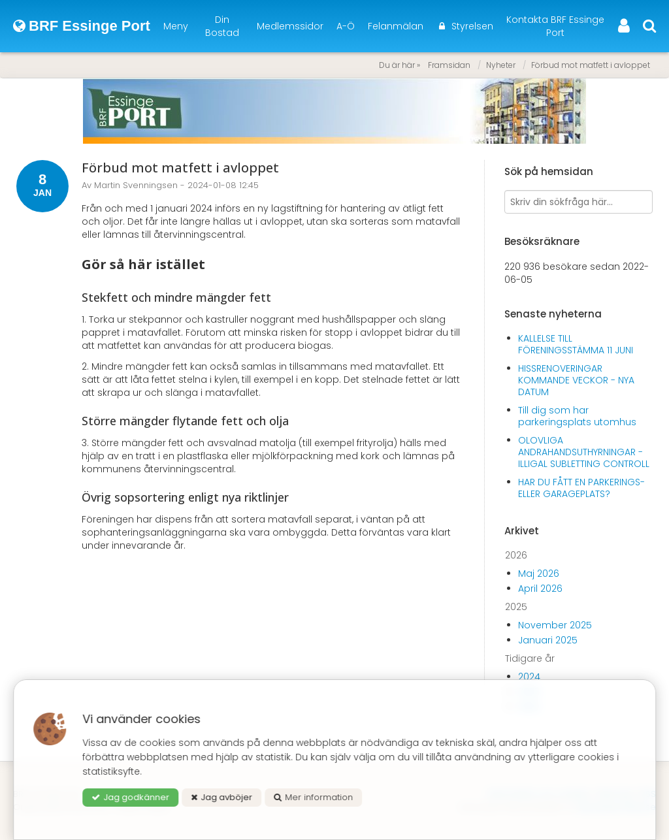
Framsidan (449, 65)
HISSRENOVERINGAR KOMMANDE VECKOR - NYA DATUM (576, 380)
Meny (175, 26)
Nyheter (500, 65)
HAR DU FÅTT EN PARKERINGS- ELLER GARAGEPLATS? (581, 488)
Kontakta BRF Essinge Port (555, 26)
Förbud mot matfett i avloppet (590, 65)
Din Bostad (222, 26)
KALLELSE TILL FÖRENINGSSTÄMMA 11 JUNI (575, 344)
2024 (529, 676)
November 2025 (555, 625)
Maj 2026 (538, 573)
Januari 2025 (548, 640)
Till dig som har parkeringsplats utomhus (577, 416)
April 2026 (540, 588)
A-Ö (345, 26)
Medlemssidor (290, 26)
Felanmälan (395, 26)
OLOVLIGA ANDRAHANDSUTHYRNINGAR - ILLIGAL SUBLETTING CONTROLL (583, 452)
